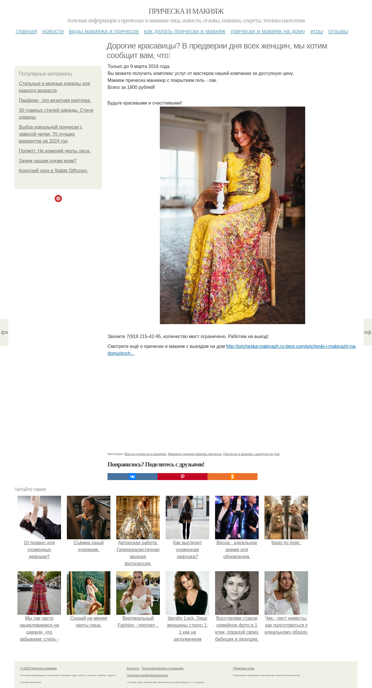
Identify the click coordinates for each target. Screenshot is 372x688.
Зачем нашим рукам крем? (48, 160)
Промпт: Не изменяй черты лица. (55, 150)
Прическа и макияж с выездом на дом (251, 454)
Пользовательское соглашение (163, 668)
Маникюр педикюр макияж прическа (194, 454)
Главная (26, 31)
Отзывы (338, 31)
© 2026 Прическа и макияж (38, 668)
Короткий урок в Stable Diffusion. (53, 170)
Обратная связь (244, 668)
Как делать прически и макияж (185, 31)
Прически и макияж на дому (268, 31)
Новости (53, 31)
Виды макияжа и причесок (104, 31)
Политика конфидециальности (147, 675)
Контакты (133, 668)
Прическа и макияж (186, 11)
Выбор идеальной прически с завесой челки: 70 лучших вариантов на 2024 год (51, 134)
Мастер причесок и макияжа (145, 454)
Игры (316, 31)
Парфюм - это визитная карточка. (55, 100)
